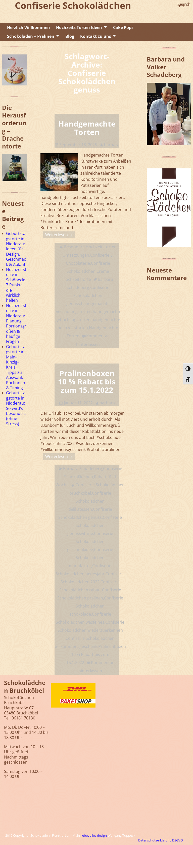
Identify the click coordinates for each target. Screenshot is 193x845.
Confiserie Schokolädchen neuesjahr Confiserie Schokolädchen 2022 (90, 574)
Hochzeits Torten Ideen (79, 27)
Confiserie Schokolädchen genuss (87, 295)
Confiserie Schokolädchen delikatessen (89, 501)
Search (183, 4)
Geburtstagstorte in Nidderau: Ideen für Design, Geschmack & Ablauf (16, 249)
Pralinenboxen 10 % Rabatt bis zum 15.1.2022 (87, 381)
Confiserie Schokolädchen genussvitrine (94, 525)
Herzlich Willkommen (28, 27)
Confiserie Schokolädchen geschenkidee (90, 541)
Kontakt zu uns (95, 36)
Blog (69, 36)
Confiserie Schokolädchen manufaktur (91, 557)
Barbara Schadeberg (82, 468)
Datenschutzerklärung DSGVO (160, 840)
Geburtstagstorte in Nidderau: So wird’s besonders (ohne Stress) (16, 408)
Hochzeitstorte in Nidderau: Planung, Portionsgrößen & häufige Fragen (16, 323)
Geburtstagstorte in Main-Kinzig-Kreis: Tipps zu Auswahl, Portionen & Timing (15, 367)
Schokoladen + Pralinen (30, 36)
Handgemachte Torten (87, 127)
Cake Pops (123, 27)
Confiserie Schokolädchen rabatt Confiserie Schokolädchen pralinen (89, 590)
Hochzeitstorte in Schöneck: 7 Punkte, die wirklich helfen (16, 285)
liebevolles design (94, 835)
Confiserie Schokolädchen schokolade (96, 606)
